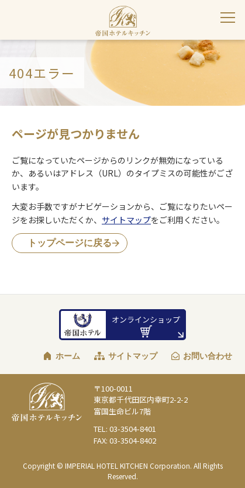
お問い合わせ (207, 356)
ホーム (68, 356)
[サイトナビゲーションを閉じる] (227, 17)
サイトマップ (126, 220)
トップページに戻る (69, 243)
